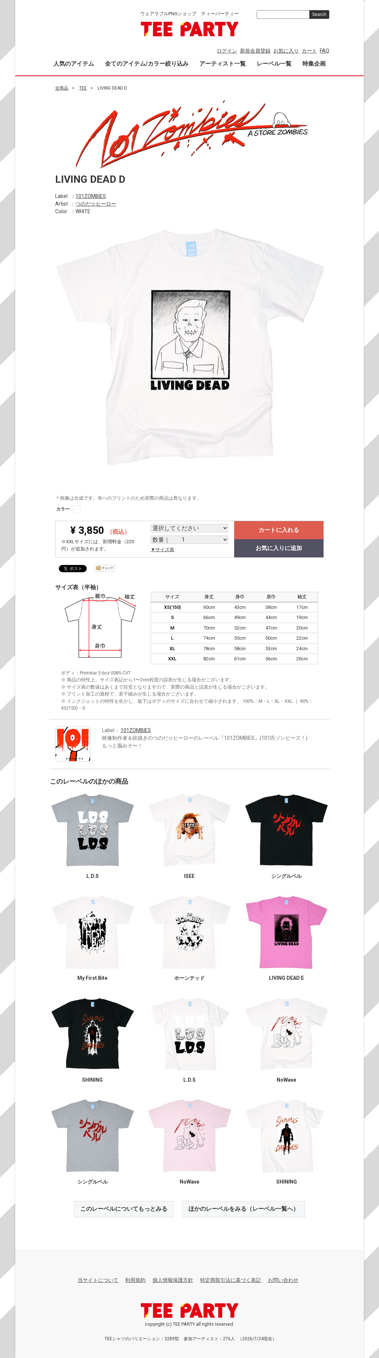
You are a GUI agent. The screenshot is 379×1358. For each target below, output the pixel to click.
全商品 (61, 88)
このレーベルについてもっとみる (123, 1208)
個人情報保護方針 (172, 1280)
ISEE (189, 876)
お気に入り (286, 51)
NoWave (286, 1080)
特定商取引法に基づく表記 (230, 1280)
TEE (83, 88)
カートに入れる (278, 530)
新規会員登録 (255, 51)
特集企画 (314, 63)
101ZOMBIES (91, 196)
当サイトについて (98, 1280)
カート (309, 51)
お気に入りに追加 (279, 548)
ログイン (227, 51)
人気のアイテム (73, 63)
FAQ (324, 51)
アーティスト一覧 (222, 63)
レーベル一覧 (274, 63)
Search (319, 14)
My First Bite (92, 978)
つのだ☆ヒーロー (96, 203)
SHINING (92, 1080)
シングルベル (286, 876)
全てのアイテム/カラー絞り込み (146, 63)
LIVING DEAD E (286, 978)
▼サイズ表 (162, 549)
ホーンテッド (189, 978)
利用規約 (135, 1280)
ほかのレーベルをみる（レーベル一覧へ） (243, 1208)
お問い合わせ (283, 1280)
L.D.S (92, 876)
